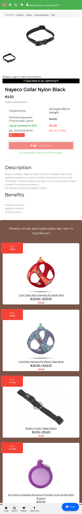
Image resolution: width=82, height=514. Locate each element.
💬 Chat (70, 506)
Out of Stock (41, 145)
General (19, 15)
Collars (29, 15)
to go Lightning (40, 80)
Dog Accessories (41, 15)
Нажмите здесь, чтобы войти (44, 5)
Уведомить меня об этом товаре (41, 152)
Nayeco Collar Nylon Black (35, 89)
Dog (53, 15)
